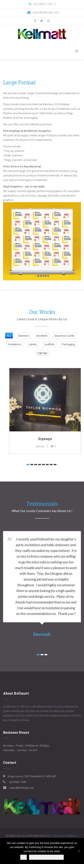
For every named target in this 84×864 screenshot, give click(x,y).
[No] (79, 851)
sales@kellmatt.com (45, 12)
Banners (24, 335)
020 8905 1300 (43, 4)
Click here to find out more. (46, 857)
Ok (23, 857)
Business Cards (64, 335)
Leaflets (49, 344)
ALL (9, 335)
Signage (42, 353)
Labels (33, 344)
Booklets (42, 335)
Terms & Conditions (64, 835)
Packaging (68, 344)
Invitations (14, 344)
